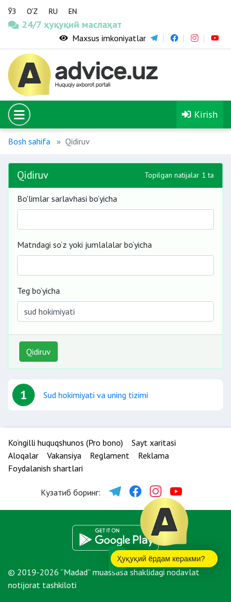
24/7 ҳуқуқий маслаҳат (29, 24)
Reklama (153, 455)
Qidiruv (38, 351)
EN (72, 11)
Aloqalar (23, 455)
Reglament (109, 455)
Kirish (200, 114)
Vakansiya (64, 455)
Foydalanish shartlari (45, 468)
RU (53, 11)
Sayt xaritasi (154, 442)
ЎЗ (12, 11)
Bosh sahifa (29, 141)
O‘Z (32, 11)
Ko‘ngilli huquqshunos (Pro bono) (65, 442)
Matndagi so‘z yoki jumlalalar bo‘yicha (84, 244)
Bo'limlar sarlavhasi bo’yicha (67, 198)
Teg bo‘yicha (38, 290)
